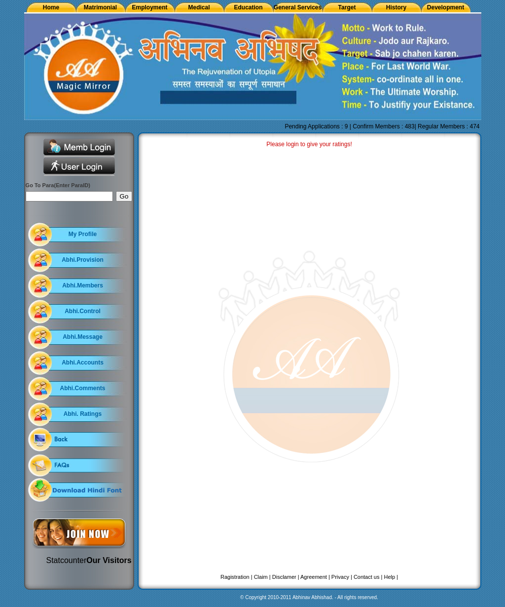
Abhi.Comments (82, 388)
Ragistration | (236, 577)
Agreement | (315, 577)
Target (347, 7)
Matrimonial (100, 7)
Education (248, 7)
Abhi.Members (82, 285)
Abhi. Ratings (83, 413)
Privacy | (341, 577)
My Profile (83, 234)
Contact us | (368, 577)
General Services (298, 7)
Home (51, 7)
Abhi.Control (83, 311)
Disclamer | (285, 577)
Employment (149, 7)
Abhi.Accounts (83, 362)
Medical (199, 7)
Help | (391, 577)
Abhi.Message (83, 336)
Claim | (262, 577)
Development (445, 7)
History (396, 7)
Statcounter (66, 560)
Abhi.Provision (83, 259)
